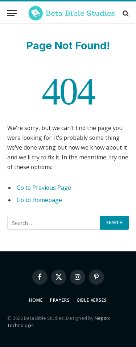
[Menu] (12, 13)
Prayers (60, 300)
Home (35, 300)
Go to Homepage (39, 200)
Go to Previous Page (44, 188)
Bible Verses (92, 300)
